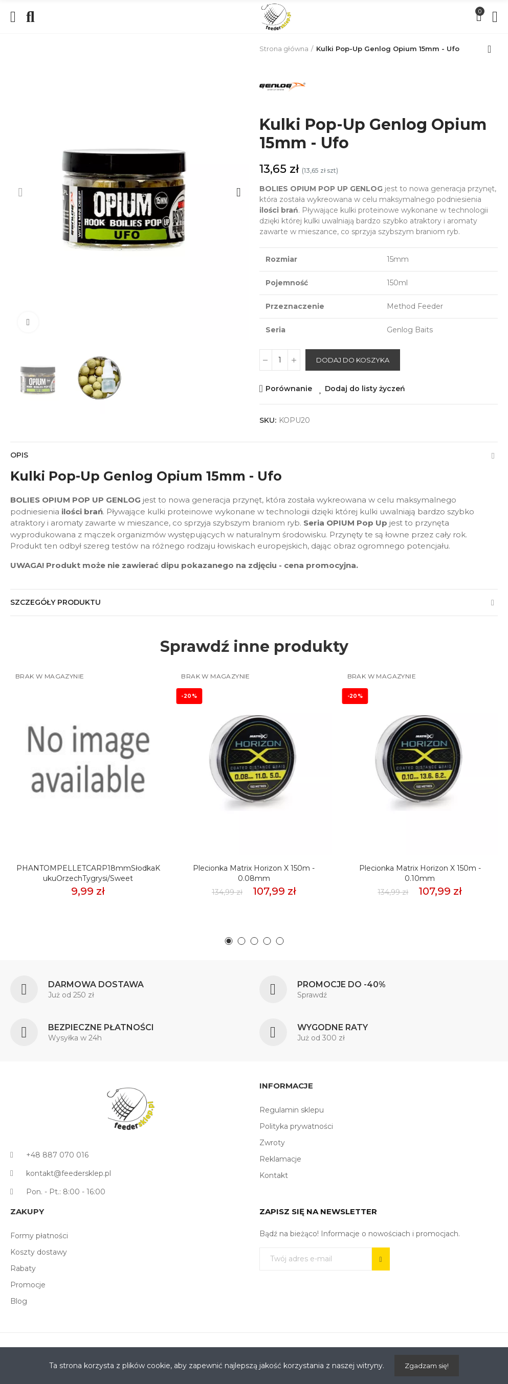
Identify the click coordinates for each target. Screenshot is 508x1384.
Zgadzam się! (427, 1366)
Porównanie (289, 388)
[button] (20, 192)
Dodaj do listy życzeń (365, 388)
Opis (19, 455)
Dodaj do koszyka (352, 360)
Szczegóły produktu (55, 602)
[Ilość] (279, 360)
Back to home (493, 49)
